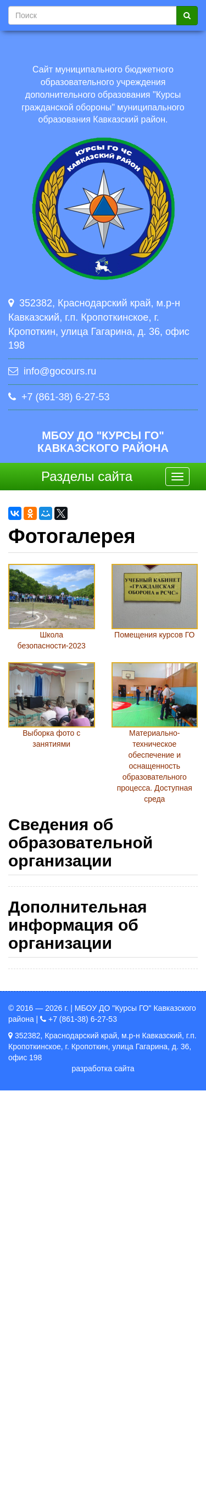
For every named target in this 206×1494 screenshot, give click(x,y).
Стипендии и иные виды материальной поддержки (91, 1161)
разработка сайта (102, 1472)
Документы (46, 953)
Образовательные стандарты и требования (104, 1245)
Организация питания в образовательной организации (95, 1217)
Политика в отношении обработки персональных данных (82, 1356)
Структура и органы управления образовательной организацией (78, 926)
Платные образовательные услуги (88, 1088)
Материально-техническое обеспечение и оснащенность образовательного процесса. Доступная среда (154, 766)
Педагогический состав (68, 1021)
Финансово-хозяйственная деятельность (99, 1110)
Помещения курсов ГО (154, 634)
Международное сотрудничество (85, 1189)
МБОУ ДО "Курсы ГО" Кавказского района (103, 441)
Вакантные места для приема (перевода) (101, 1133)
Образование (51, 976)
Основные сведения (63, 897)
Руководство (49, 998)
